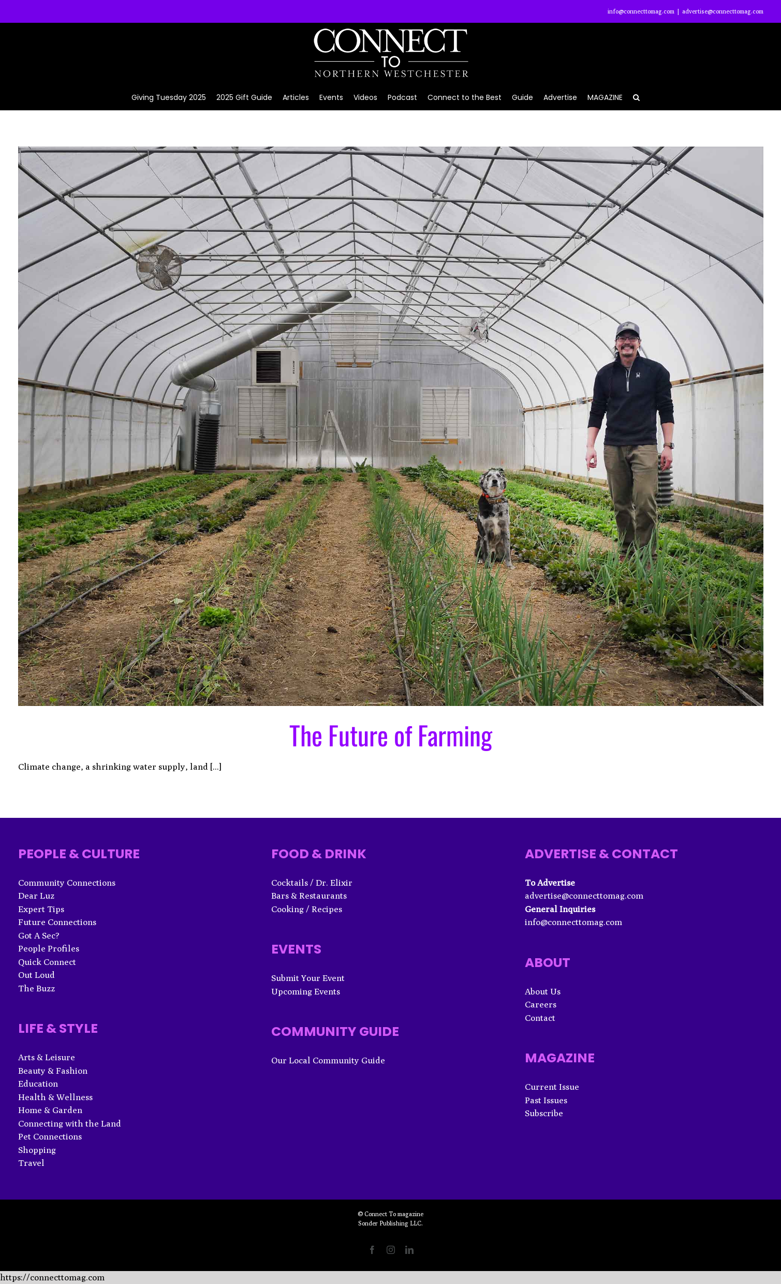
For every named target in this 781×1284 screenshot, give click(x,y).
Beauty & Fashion (52, 1070)
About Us (543, 991)
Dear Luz (36, 895)
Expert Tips (41, 909)
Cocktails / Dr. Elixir (311, 882)
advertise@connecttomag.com (722, 11)
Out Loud (36, 975)
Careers (540, 1004)
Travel (31, 1163)
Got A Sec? (39, 935)
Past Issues (546, 1100)
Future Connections (57, 922)
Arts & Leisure (46, 1057)
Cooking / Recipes (306, 909)
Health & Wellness (55, 1097)
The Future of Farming (390, 734)
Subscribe (544, 1113)
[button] (636, 96)
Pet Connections (50, 1136)
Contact (540, 1018)
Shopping (37, 1150)
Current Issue (552, 1086)
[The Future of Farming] (390, 426)
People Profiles (48, 948)
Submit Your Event (308, 978)
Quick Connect (47, 962)
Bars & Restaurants (309, 895)
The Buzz (36, 988)
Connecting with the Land (69, 1123)
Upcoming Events (305, 991)
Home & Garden (50, 1110)
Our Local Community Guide (328, 1060)
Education (38, 1083)
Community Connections (66, 882)
